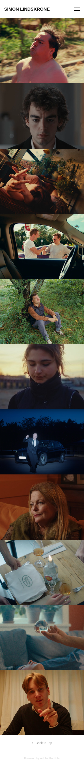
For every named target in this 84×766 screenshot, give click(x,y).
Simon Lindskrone (27, 9)
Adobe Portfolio (50, 758)
